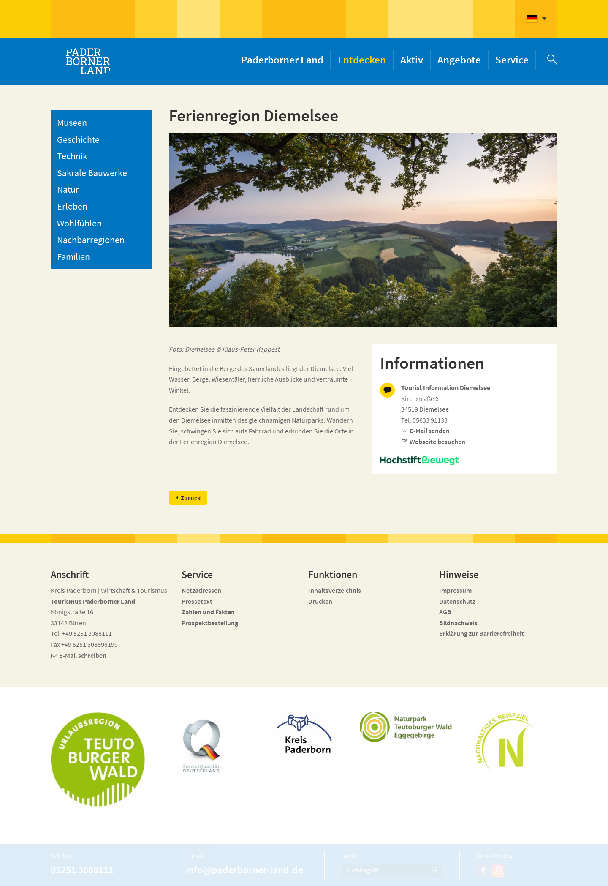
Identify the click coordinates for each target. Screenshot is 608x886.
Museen (72, 122)
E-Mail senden (430, 430)
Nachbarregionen (91, 239)
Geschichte (78, 139)
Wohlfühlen (79, 223)
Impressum (455, 590)
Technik (72, 156)
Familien (73, 256)
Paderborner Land (282, 59)
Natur (68, 189)
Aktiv (411, 59)
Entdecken (362, 59)
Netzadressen (201, 590)
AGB (445, 612)
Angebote (459, 59)
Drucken (320, 601)
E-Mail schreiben (82, 655)
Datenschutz (457, 601)
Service (512, 59)
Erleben (72, 206)
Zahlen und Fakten (208, 612)
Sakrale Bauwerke (92, 173)
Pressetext (197, 601)
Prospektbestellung (210, 623)
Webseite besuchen (437, 441)
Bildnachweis (458, 623)
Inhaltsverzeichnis (334, 590)
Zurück (191, 497)
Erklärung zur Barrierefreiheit (481, 634)
